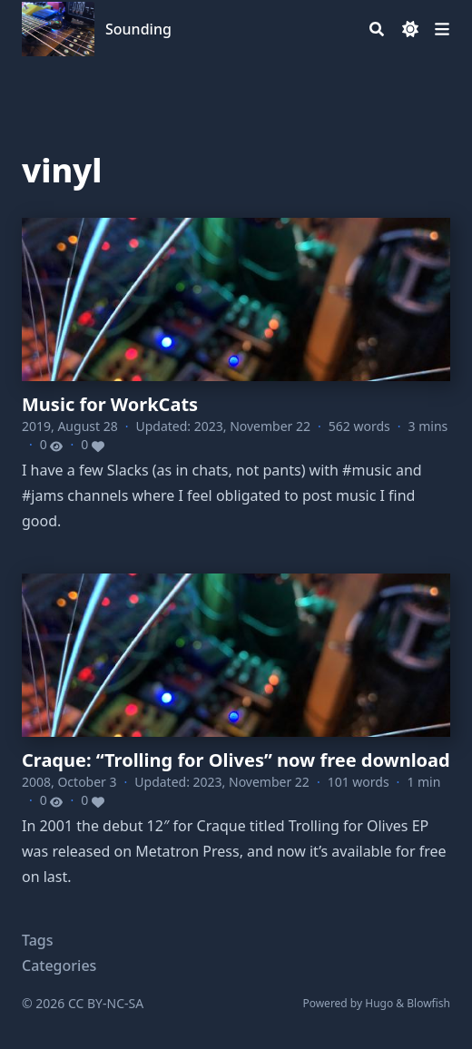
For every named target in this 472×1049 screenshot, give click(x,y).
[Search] (376, 29)
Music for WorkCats (110, 404)
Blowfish (428, 1003)
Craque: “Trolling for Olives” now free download (236, 760)
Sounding (138, 29)
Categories (59, 965)
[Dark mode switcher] (410, 29)
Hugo (379, 1003)
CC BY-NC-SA (105, 1003)
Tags (38, 940)
